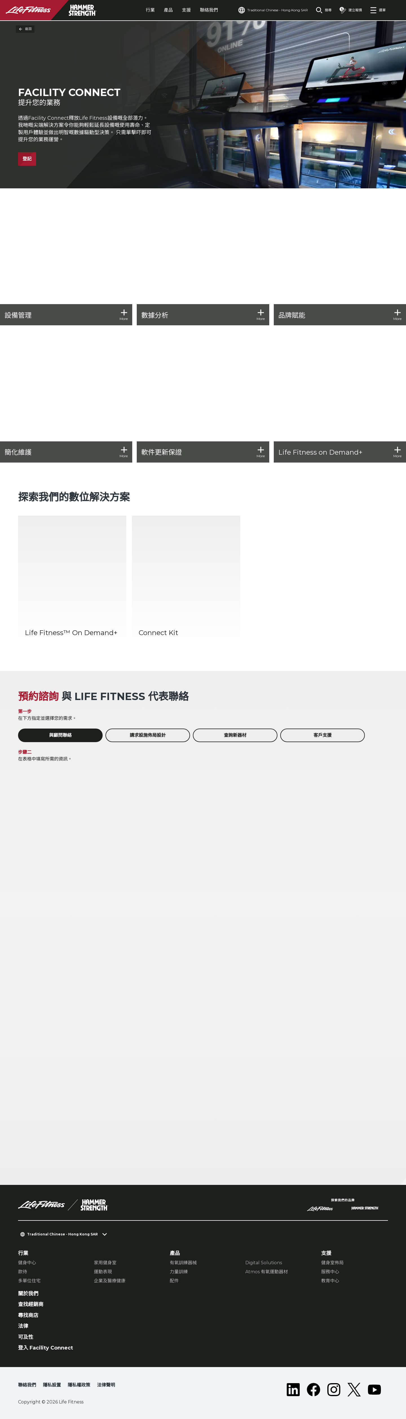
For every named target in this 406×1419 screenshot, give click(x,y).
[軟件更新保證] (203, 396)
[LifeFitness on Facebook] (313, 1389)
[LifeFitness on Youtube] (374, 1389)
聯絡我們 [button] (27, 1385)
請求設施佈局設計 (148, 735)
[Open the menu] (378, 10)
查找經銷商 (30, 1304)
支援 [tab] (186, 10)
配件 (174, 1280)
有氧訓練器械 (183, 1262)
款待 (22, 1271)
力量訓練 (179, 1271)
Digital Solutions (263, 1262)
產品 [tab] (168, 10)
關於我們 (28, 1294)
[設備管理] (66, 259)
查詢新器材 (235, 735)
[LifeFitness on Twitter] (354, 1389)
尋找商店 (28, 1315)
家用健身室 (105, 1262)
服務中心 (330, 1271)
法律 (23, 1326)
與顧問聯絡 (60, 735)
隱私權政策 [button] (79, 1385)
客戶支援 (323, 735)
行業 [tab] (150, 10)
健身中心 (27, 1262)
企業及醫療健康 (109, 1280)
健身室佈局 (332, 1262)
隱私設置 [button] (52, 1385)
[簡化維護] (66, 396)
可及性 (25, 1337)
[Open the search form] (324, 10)
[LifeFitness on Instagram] (334, 1389)
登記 (27, 159)
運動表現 (103, 1271)
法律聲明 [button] (106, 1385)
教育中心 (330, 1280)
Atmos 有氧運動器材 (266, 1271)
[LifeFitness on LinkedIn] (293, 1389)
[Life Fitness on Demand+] (340, 396)
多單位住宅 (29, 1280)
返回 (25, 29)
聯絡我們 (209, 10)
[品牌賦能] (340, 259)
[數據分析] (203, 259)
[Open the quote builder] (350, 10)
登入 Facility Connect (45, 1348)
